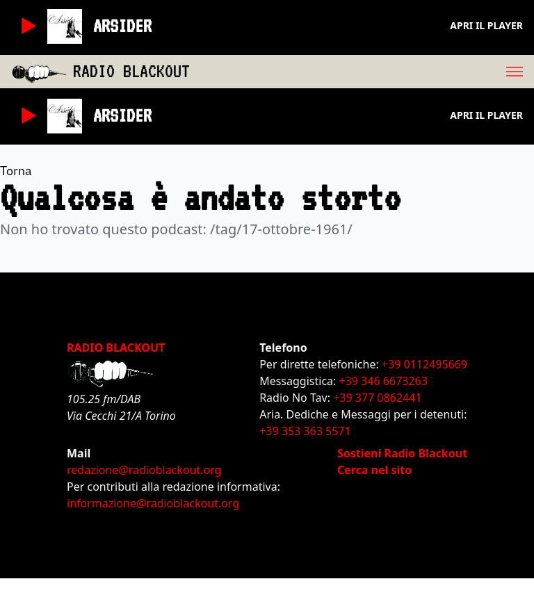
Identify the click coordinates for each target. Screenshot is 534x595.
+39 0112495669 (424, 364)
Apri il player (486, 25)
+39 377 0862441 (377, 397)
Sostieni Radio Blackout (402, 453)
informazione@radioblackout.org (153, 503)
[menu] (362, 71)
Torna (16, 171)
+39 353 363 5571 (304, 431)
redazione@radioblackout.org (144, 470)
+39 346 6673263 (383, 381)
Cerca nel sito (374, 470)
